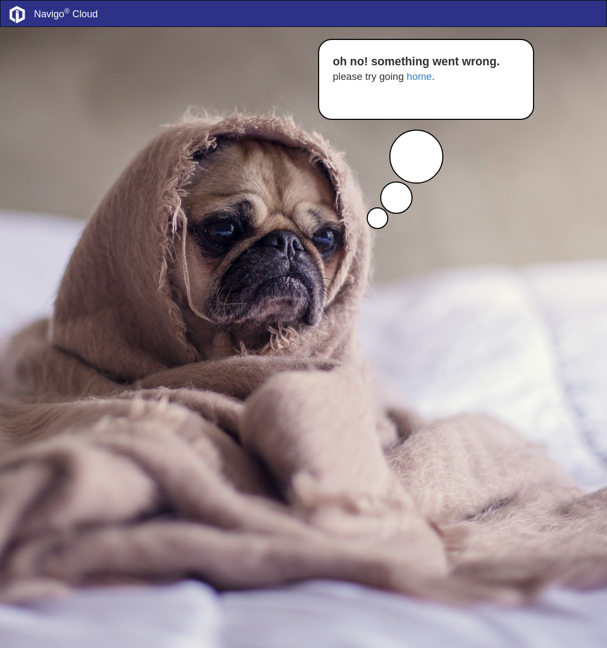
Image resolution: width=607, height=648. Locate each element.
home (419, 76)
